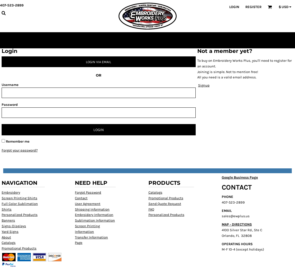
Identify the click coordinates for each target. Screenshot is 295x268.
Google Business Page (240, 177)
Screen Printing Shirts (19, 198)
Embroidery (11, 192)
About (6, 237)
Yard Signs (10, 232)
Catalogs (9, 243)
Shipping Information (92, 209)
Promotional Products (19, 248)
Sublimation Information (95, 220)
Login (234, 7)
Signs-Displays (14, 226)
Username (10, 85)
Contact (81, 198)
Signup (204, 85)
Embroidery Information (94, 215)
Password (10, 105)
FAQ (151, 209)
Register (253, 7)
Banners (8, 220)
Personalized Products (20, 215)
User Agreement (87, 204)
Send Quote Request (164, 204)
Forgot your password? (20, 150)
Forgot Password (88, 192)
